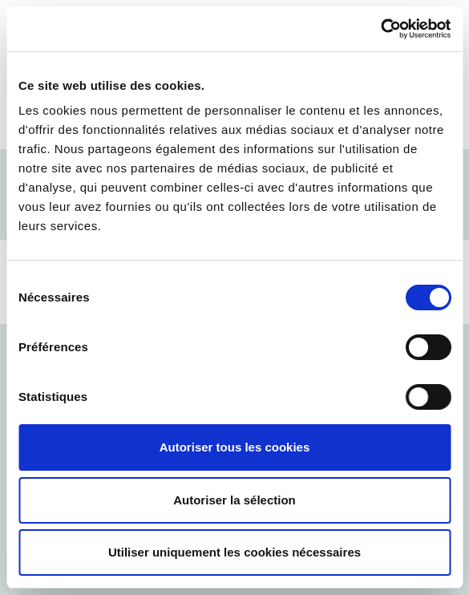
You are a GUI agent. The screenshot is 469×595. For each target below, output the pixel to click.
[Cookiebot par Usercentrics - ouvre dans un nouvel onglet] (380, 28)
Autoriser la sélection (234, 500)
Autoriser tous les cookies (235, 447)
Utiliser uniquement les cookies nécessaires (234, 552)
